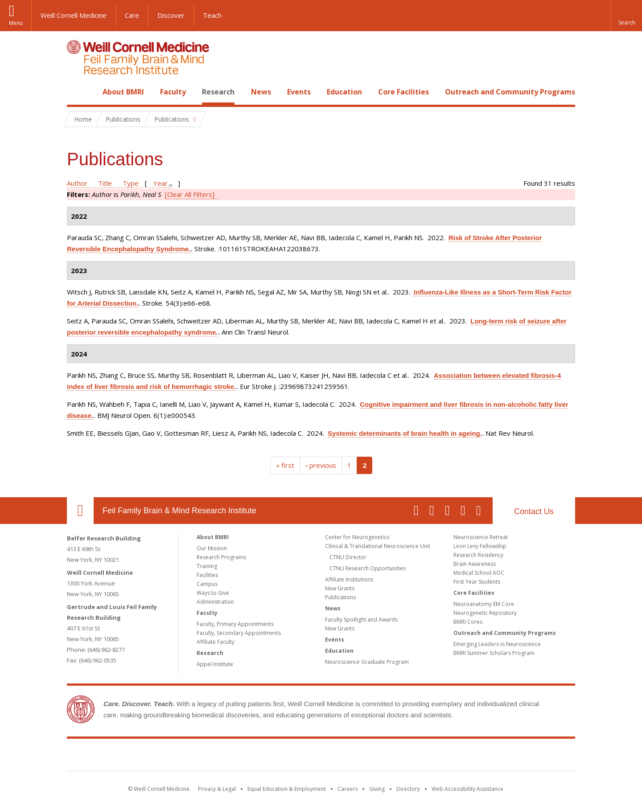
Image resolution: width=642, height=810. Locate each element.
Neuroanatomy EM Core (483, 604)
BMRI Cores (467, 622)
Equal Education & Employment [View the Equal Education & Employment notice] (286, 789)
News (261, 92)
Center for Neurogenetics (357, 537)
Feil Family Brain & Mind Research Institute (179, 510)
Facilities (207, 575)
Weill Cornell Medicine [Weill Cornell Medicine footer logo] (256, 756)
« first (285, 465)
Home (76, 91)
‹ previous (320, 465)
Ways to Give (213, 593)
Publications (340, 597)
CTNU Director (347, 557)
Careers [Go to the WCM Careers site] (347, 789)
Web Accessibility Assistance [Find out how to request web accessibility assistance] (467, 789)
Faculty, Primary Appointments (235, 624)
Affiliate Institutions (349, 579)
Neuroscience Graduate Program (367, 662)
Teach (212, 15)
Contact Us (534, 511)
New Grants (339, 588)
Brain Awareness (474, 564)
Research (218, 92)
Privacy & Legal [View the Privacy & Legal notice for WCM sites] (217, 789)
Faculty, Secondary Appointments (239, 633)
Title (105, 183)
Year (160, 183)
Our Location (80, 510)
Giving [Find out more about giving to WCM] (377, 789)
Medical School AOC (478, 573)
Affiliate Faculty (216, 642)
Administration (215, 601)
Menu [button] (16, 23)
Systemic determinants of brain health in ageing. (405, 433)
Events (299, 92)
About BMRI (123, 92)
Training (207, 566)
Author (77, 183)
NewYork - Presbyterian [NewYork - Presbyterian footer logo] (395, 756)
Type (131, 183)
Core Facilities (403, 92)
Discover (171, 15)
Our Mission (212, 548)
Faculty (173, 92)
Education (344, 92)
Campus (207, 584)
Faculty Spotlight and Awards (361, 619)
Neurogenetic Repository (485, 613)
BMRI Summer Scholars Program (494, 653)
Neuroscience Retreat (480, 537)
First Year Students (476, 581)
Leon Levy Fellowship (479, 546)
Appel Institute (215, 664)
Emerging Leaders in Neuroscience (497, 644)
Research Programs (221, 557)
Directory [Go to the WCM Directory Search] (408, 789)
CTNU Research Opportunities (367, 568)
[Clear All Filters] (189, 194)
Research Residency (478, 555)
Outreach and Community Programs (510, 92)
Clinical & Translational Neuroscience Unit (377, 546)
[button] (626, 15)
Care (132, 15)
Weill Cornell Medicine (74, 15)
